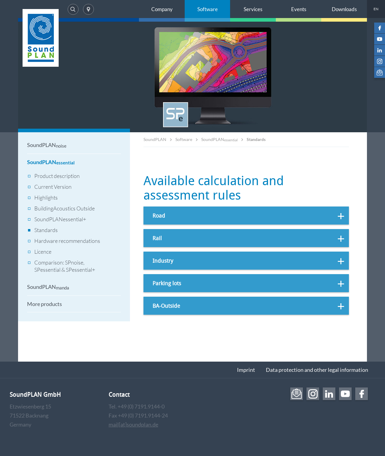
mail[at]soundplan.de (133, 424)
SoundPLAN (154, 139)
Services (253, 9)
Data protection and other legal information (317, 369)
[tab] (246, 216)
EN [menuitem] (376, 9)
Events (298, 9)
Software (207, 9)
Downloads (344, 9)
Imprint (246, 369)
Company (162, 9)
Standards (256, 139)
